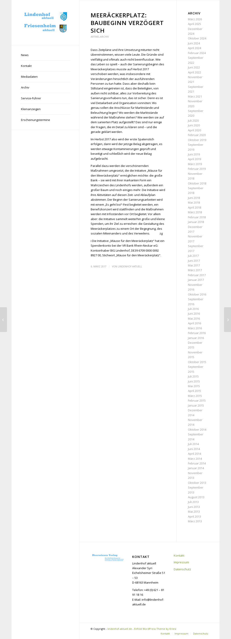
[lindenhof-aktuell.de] (45, 22)
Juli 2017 (193, 256)
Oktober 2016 (197, 294)
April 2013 (194, 516)
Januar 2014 (196, 468)
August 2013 (196, 497)
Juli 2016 (193, 309)
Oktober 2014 (197, 430)
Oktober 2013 (197, 483)
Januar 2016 (196, 338)
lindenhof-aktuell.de (119, 628)
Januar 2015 (196, 405)
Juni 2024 (194, 43)
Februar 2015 (197, 400)
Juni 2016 (194, 314)
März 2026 (195, 19)
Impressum (181, 562)
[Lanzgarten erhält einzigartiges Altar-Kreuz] (227, 319)
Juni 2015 (194, 381)
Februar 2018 (197, 217)
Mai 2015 (194, 386)
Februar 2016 (197, 333)
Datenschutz (182, 569)
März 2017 (195, 270)
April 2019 (194, 159)
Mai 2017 (194, 265)
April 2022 (194, 72)
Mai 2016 (194, 318)
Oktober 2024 (197, 38)
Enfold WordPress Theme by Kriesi (155, 628)
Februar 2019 (197, 169)
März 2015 (195, 396)
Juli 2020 (193, 120)
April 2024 (194, 48)
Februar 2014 (197, 463)
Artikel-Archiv (100, 36)
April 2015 (194, 391)
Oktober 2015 (197, 362)
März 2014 (195, 459)
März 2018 (195, 212)
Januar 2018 (196, 222)
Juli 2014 (193, 444)
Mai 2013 (194, 511)
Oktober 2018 (197, 183)
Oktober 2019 (197, 140)
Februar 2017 (197, 275)
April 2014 (194, 454)
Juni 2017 (194, 261)
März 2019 (195, 164)
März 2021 (195, 96)
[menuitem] (45, 55)
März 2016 (195, 328)
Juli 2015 (193, 376)
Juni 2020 (194, 125)
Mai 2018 (194, 202)
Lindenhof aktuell (130, 266)
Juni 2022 (194, 67)
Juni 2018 (194, 198)
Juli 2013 (193, 502)
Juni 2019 (194, 154)
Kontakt (179, 555)
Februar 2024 (197, 53)
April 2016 (194, 323)
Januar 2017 (196, 280)
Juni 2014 (194, 449)
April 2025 (194, 24)
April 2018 (194, 207)
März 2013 (195, 521)
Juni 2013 (194, 507)
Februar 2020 (197, 135)
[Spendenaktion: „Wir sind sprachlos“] (3, 319)
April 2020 (194, 130)
